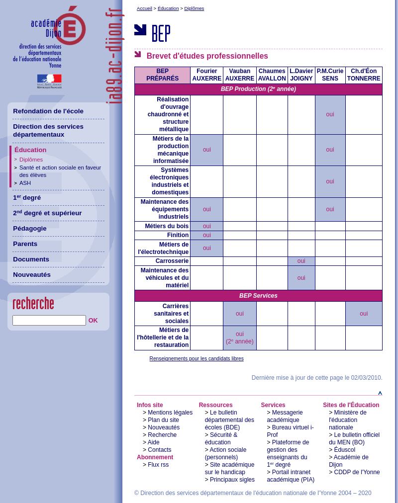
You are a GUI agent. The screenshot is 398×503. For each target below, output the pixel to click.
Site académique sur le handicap (230, 468)
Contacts (159, 449)
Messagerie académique (284, 416)
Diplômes (194, 8)
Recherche (162, 434)
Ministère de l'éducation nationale (348, 420)
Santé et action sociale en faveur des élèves (60, 171)
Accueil (144, 8)
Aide (154, 442)
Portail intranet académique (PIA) (290, 476)
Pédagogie (29, 228)
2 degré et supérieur (47, 213)
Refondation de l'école (48, 111)
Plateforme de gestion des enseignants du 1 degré (288, 453)
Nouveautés (164, 427)
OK (93, 320)
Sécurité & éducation (221, 438)
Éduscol (345, 449)
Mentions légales (170, 412)
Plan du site (163, 420)
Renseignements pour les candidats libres (197, 358)
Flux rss (158, 464)
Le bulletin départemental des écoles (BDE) (229, 420)
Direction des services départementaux (48, 131)
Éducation (168, 8)
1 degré (27, 197)
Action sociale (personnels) (226, 453)
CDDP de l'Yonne (357, 472)
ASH (25, 183)
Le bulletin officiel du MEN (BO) (354, 438)
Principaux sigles (232, 479)
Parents (25, 244)
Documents (31, 259)
